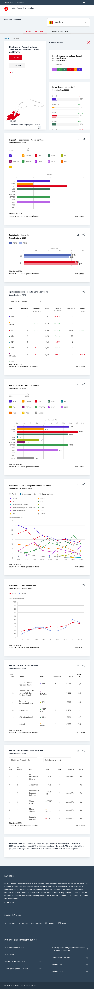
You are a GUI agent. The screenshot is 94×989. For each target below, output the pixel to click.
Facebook (10, 923)
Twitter (23, 923)
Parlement (23, 954)
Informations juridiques (11, 985)
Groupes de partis (29, 494)
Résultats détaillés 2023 (23, 961)
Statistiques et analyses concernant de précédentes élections (70, 949)
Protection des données (28, 985)
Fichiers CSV (70, 964)
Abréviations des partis (70, 957)
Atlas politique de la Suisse (23, 968)
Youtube (36, 923)
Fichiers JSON (70, 971)
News (62, 923)
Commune (17, 65)
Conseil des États (59, 31)
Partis (14, 494)
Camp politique (47, 494)
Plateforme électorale (23, 947)
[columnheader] (15, 310)
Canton (16, 57)
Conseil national (35, 31)
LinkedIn (50, 923)
